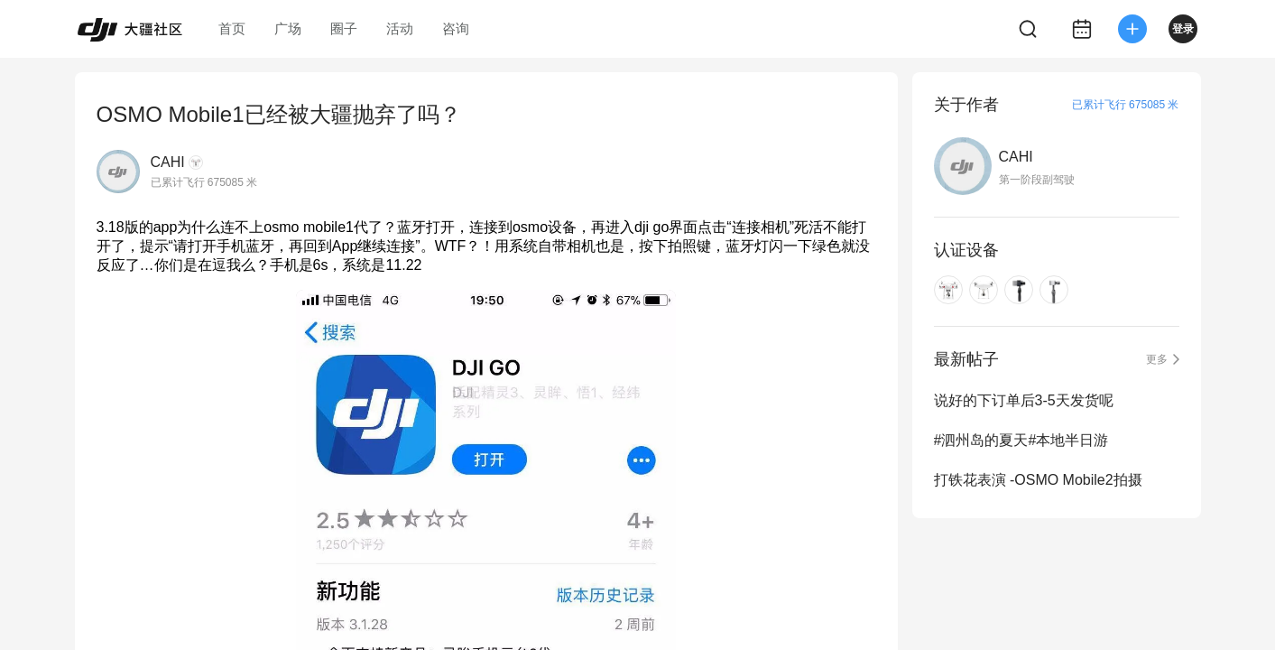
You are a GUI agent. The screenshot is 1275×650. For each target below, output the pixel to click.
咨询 (455, 28)
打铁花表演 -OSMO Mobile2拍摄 (1038, 480)
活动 (399, 28)
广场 (287, 28)
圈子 (343, 28)
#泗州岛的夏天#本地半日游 (1021, 440)
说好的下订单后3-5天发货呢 (1023, 400)
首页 (231, 28)
